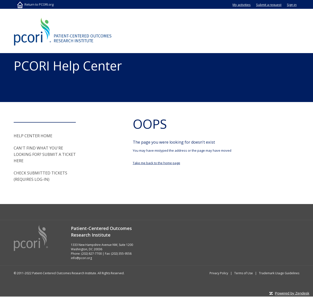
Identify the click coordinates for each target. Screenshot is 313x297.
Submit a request (268, 4)
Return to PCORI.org (35, 4)
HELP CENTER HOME (33, 135)
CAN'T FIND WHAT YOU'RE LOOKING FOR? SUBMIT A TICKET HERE (45, 154)
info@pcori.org (81, 258)
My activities (242, 4)
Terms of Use (243, 273)
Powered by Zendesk (292, 293)
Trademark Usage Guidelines (279, 273)
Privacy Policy (219, 273)
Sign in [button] (292, 4)
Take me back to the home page (156, 163)
